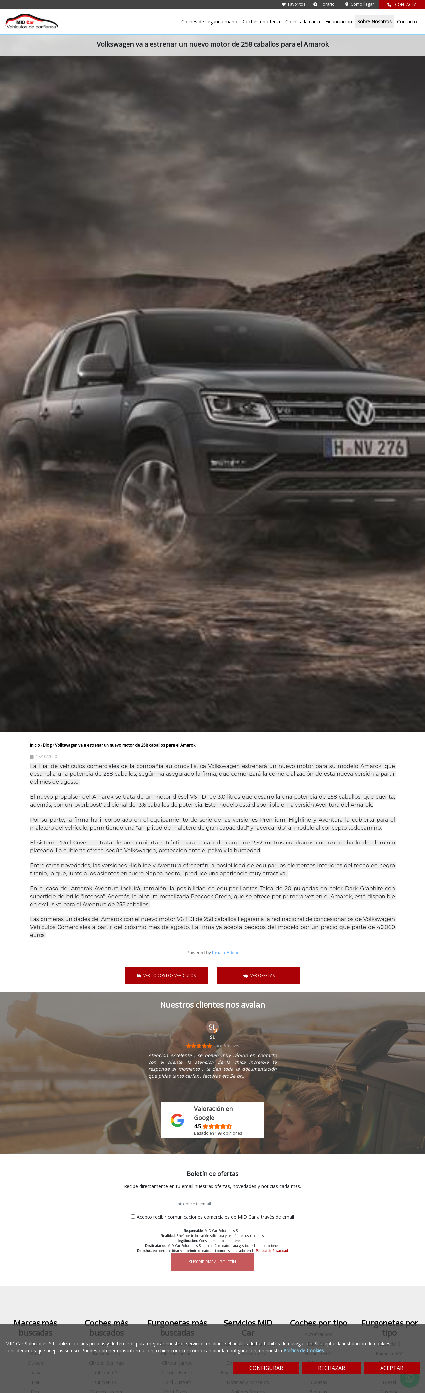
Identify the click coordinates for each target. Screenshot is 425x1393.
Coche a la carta (302, 21)
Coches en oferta (261, 21)
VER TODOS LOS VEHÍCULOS (166, 975)
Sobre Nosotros (374, 21)
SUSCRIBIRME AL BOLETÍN (212, 1262)
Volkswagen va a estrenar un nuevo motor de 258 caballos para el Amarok (125, 745)
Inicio (35, 745)
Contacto (407, 21)
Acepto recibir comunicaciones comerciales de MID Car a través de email (215, 1217)
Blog (48, 745)
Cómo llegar (359, 4)
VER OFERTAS (259, 975)
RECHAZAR (331, 1368)
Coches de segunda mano (209, 21)
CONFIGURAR (266, 1368)
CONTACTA (402, 4)
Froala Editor (225, 952)
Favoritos (293, 4)
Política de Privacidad (272, 1250)
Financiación (338, 21)
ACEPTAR (391, 1368)
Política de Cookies (303, 1350)
